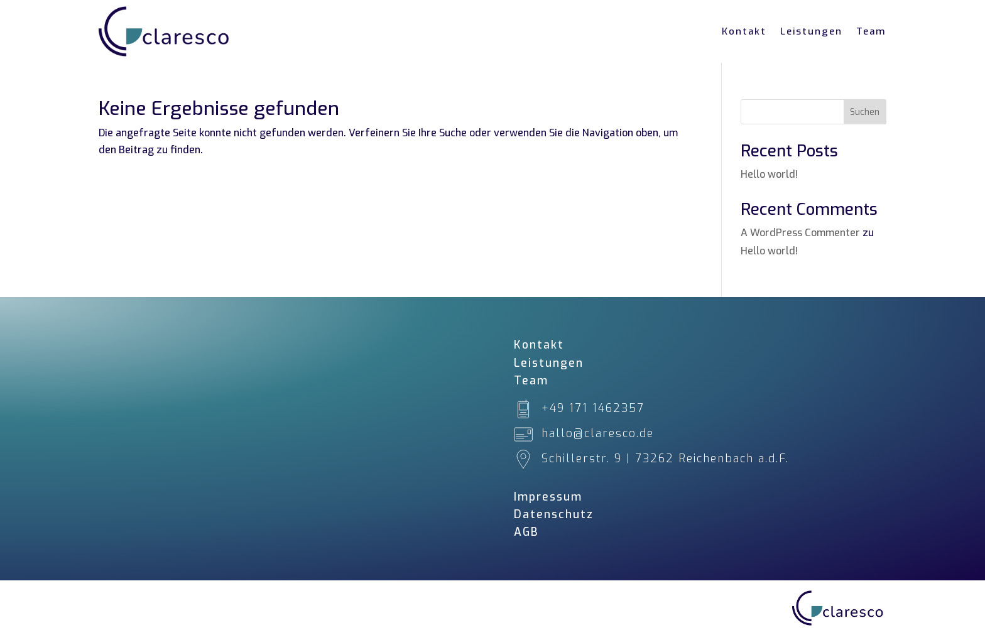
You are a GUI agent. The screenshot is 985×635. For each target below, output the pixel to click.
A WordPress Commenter (800, 232)
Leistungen (811, 31)
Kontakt (744, 31)
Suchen (864, 112)
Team (871, 31)
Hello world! (769, 174)
